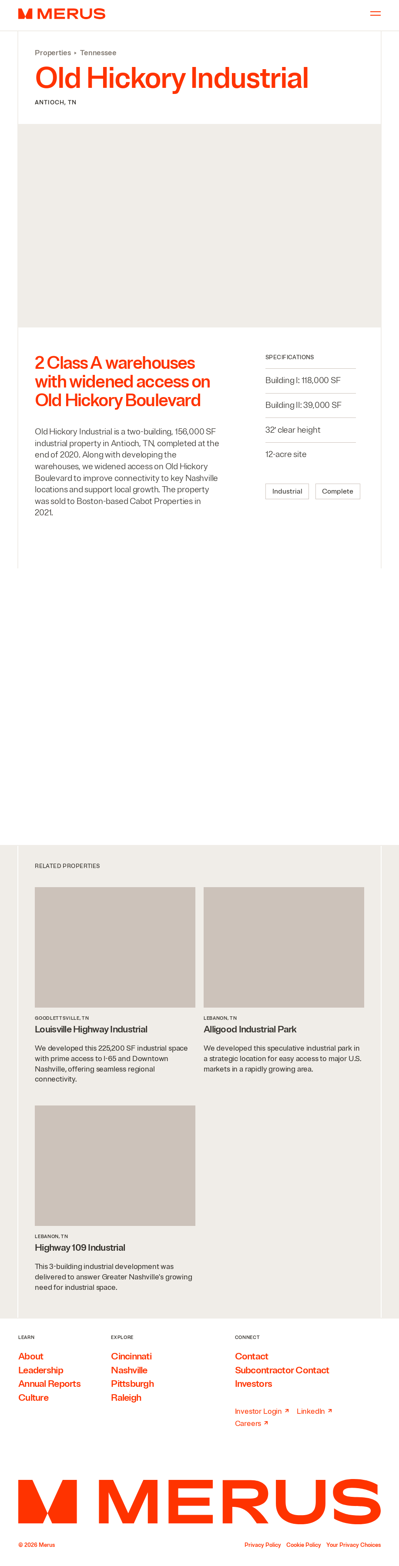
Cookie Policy (303, 1545)
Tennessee (98, 52)
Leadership (40, 1370)
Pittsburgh (132, 1384)
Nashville (129, 1370)
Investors (253, 1384)
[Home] (199, 1502)
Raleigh (126, 1398)
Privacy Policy (263, 1545)
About (30, 1356)
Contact (251, 1356)
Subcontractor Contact (282, 1370)
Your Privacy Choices (353, 1545)
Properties (52, 52)
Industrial (287, 491)
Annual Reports (49, 1384)
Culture (33, 1398)
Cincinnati (131, 1356)
